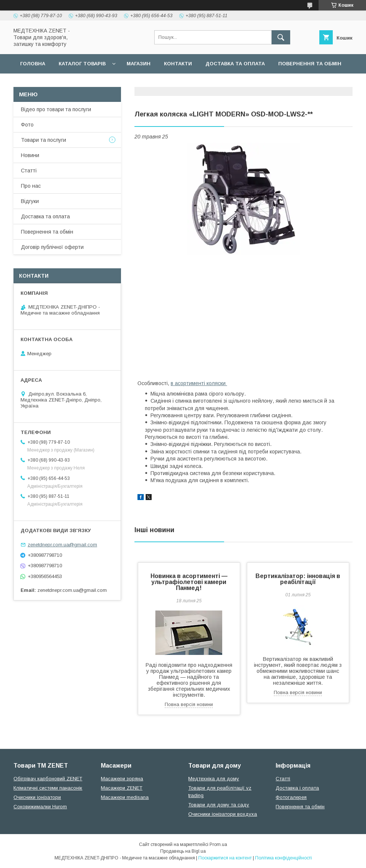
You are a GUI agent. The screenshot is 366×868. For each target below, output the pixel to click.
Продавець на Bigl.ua (183, 851)
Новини (30, 155)
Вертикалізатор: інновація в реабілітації (297, 579)
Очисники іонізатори (37, 797)
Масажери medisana (125, 797)
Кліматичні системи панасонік (47, 788)
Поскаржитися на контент (225, 858)
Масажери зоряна (122, 778)
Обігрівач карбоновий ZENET (47, 778)
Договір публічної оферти (59, 83)
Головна (32, 63)
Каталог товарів (82, 63)
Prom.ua (218, 844)
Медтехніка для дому (213, 778)
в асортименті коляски (199, 383)
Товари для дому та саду (218, 805)
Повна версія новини (189, 704)
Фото (27, 125)
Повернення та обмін (309, 63)
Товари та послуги (43, 140)
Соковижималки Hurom (40, 806)
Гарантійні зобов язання (147, 83)
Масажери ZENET (121, 788)
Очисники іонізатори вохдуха (222, 814)
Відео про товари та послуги (56, 109)
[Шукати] (281, 37)
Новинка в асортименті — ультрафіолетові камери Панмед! (189, 582)
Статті (29, 171)
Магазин (139, 63)
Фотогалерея (291, 797)
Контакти (178, 63)
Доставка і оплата (297, 788)
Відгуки (30, 201)
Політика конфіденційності (283, 858)
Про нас (31, 186)
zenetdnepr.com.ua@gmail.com (62, 544)
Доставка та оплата (235, 63)
